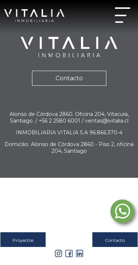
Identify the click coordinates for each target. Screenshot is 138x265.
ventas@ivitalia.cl (106, 120)
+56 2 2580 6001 (60, 120)
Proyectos (23, 240)
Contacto (69, 78)
